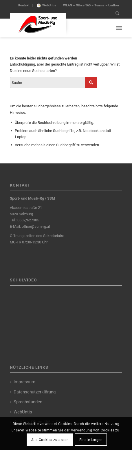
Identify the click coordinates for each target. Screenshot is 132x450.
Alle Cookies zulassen (50, 440)
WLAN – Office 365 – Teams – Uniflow (91, 5)
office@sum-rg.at (36, 226)
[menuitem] (24, 5)
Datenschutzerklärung (35, 392)
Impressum (24, 381)
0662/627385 (28, 220)
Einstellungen (91, 440)
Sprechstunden (28, 401)
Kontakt (24, 5)
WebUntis (49, 5)
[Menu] (119, 28)
